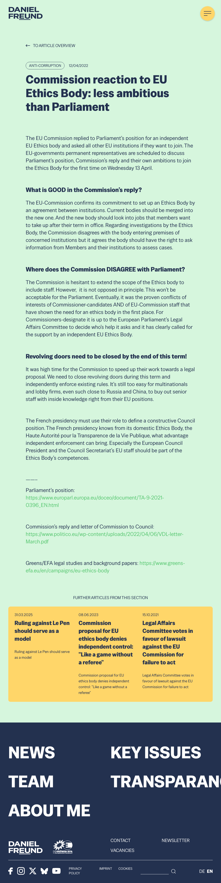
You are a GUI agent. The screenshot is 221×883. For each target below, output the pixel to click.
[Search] (187, 871)
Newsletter (176, 840)
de (202, 871)
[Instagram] (21, 870)
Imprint (107, 870)
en (210, 871)
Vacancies (122, 850)
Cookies (127, 870)
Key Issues (155, 752)
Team (31, 781)
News (31, 752)
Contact (120, 840)
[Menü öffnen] (207, 13)
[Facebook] (10, 870)
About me (49, 810)
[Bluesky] (45, 870)
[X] (33, 870)
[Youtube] (57, 870)
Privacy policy (81, 870)
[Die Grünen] (63, 847)
